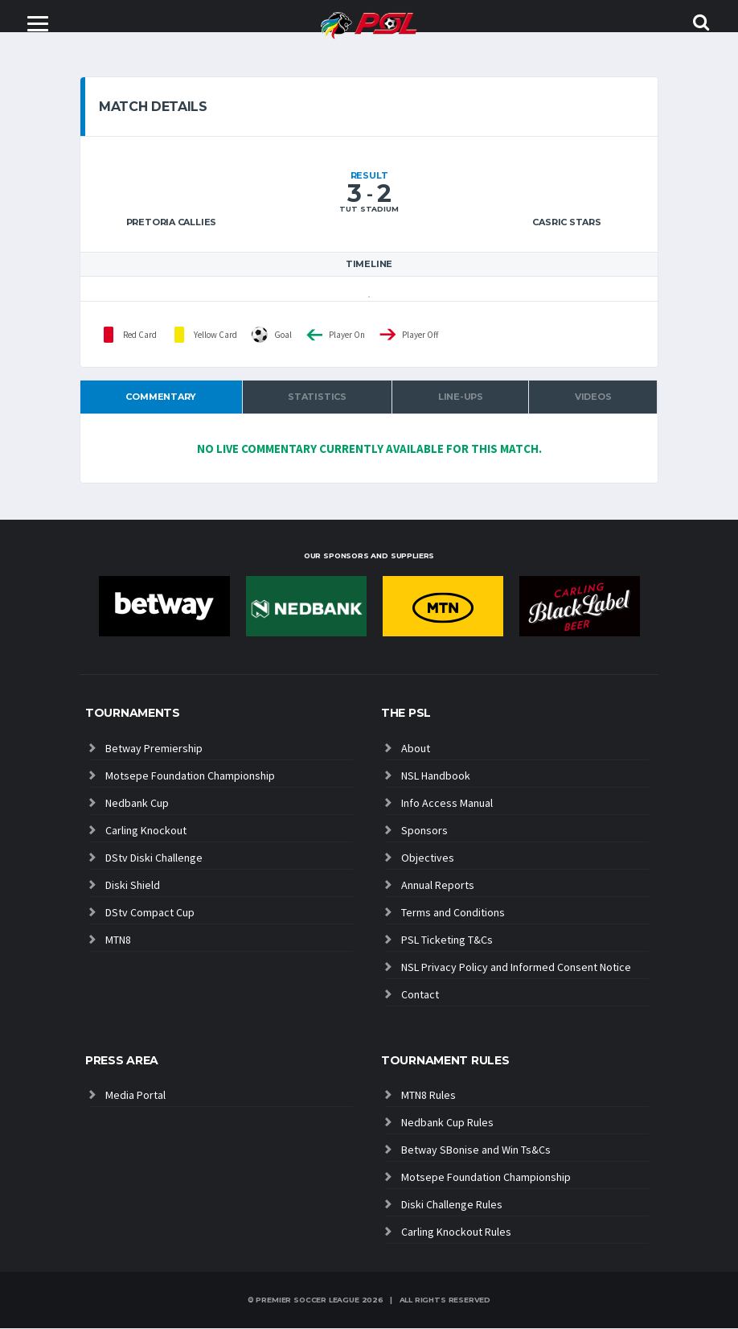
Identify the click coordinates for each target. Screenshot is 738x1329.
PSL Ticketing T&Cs (447, 940)
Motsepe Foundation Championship (190, 776)
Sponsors (424, 831)
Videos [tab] (593, 398)
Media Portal (135, 1095)
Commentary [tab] (160, 398)
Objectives (427, 858)
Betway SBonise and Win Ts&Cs (476, 1150)
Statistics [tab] (317, 398)
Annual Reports (437, 885)
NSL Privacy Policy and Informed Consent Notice (516, 968)
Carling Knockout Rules (456, 1232)
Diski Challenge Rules (451, 1205)
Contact (420, 995)
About (415, 749)
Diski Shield (132, 885)
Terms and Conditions (453, 913)
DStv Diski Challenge (154, 858)
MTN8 (118, 940)
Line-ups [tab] (460, 398)
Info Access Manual (447, 803)
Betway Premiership (154, 749)
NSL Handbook (435, 776)
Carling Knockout (146, 831)
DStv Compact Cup (150, 913)
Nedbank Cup (137, 803)
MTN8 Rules (428, 1095)
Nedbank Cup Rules (447, 1123)
